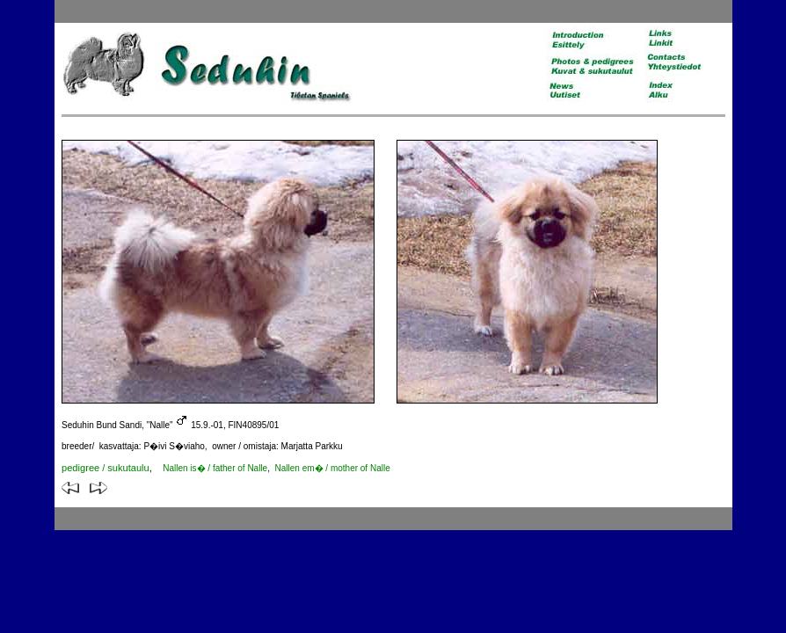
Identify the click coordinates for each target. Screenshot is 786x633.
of (205, 468)
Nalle (257, 468)
